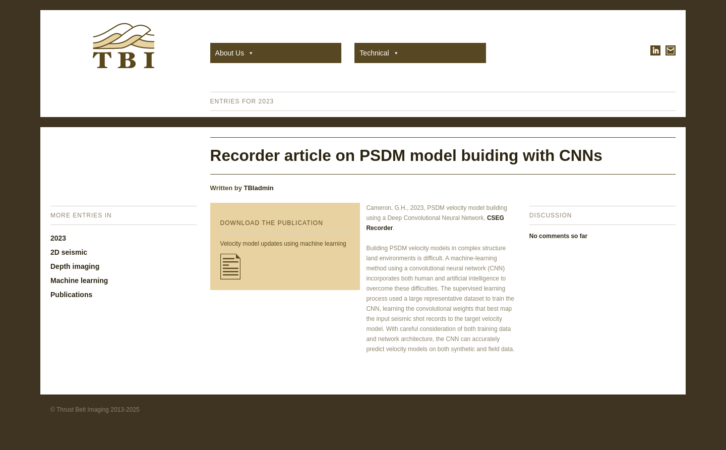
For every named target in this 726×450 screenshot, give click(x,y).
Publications (71, 295)
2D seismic (68, 252)
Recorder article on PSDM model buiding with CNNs (406, 155)
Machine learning (79, 280)
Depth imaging (74, 266)
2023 (58, 238)
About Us (235, 53)
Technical (379, 53)
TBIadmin (259, 188)
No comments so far (558, 236)
